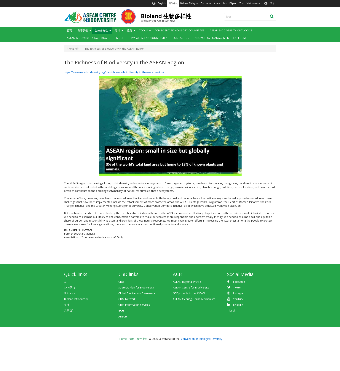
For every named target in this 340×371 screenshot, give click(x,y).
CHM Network (126, 299)
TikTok (231, 310)
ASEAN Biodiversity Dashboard (89, 38)
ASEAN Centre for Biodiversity (191, 287)
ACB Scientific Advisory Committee (179, 30)
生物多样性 (101, 30)
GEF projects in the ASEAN (189, 293)
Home (123, 339)
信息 (129, 30)
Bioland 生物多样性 (166, 16)
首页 (69, 30)
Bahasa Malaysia (189, 3)
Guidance (69, 293)
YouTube (238, 299)
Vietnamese (253, 3)
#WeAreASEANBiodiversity (149, 38)
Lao (225, 3)
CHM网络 (69, 287)
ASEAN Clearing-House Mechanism (194, 299)
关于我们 (83, 30)
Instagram (239, 293)
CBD (121, 281)
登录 (272, 3)
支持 (66, 305)
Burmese (206, 3)
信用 (132, 339)
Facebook (239, 281)
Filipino (233, 3)
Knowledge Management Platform (220, 38)
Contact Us (181, 38)
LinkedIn (238, 305)
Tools (143, 30)
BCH (121, 310)
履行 (117, 30)
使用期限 (142, 339)
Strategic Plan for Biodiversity (136, 287)
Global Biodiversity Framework (136, 293)
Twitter (237, 287)
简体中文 (173, 3)
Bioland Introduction (76, 299)
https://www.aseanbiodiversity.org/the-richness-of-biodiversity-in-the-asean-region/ (114, 72)
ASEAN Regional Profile (187, 281)
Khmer (217, 3)
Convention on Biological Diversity (201, 339)
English (162, 3)
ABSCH (122, 316)
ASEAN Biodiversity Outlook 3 (231, 30)
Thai (242, 3)
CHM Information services (134, 305)
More (120, 38)
